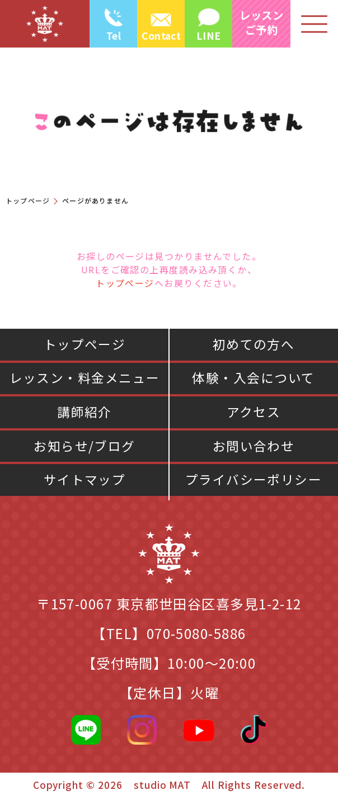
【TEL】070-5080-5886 (169, 633)
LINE (208, 35)
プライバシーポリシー (253, 479)
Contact (161, 35)
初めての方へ (254, 344)
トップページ (28, 200)
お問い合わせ (254, 446)
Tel (113, 35)
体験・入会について (253, 377)
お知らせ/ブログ (84, 446)
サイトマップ (85, 479)
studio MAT (162, 785)
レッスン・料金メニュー (85, 377)
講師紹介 (84, 412)
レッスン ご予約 (261, 22)
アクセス (254, 412)
